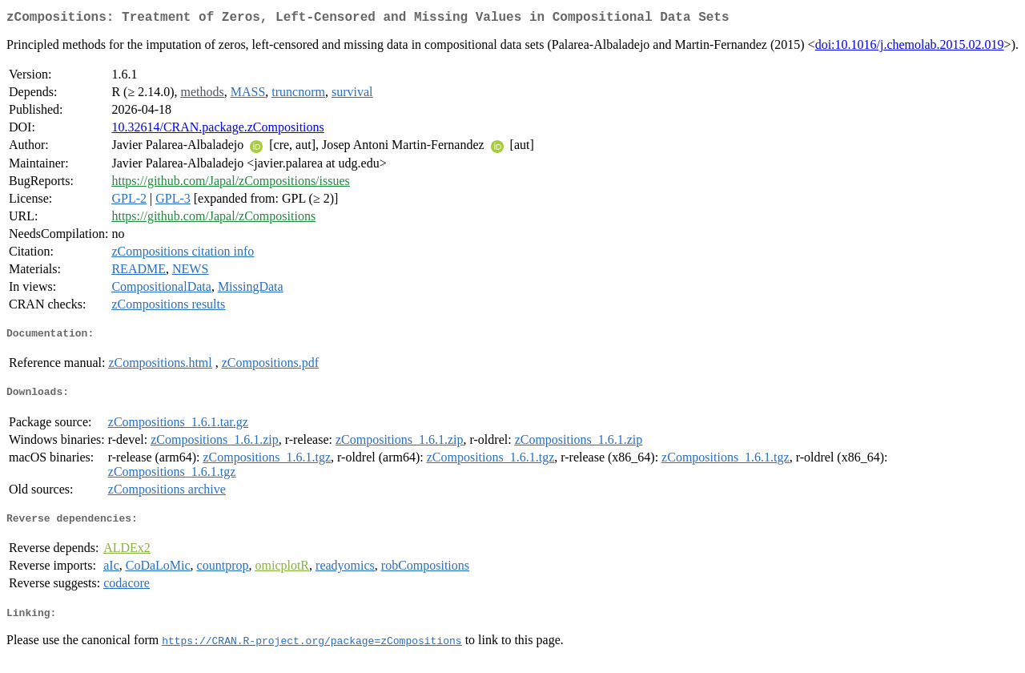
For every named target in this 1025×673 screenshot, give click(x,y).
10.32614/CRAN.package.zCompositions (217, 130)
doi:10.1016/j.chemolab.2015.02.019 (909, 47)
